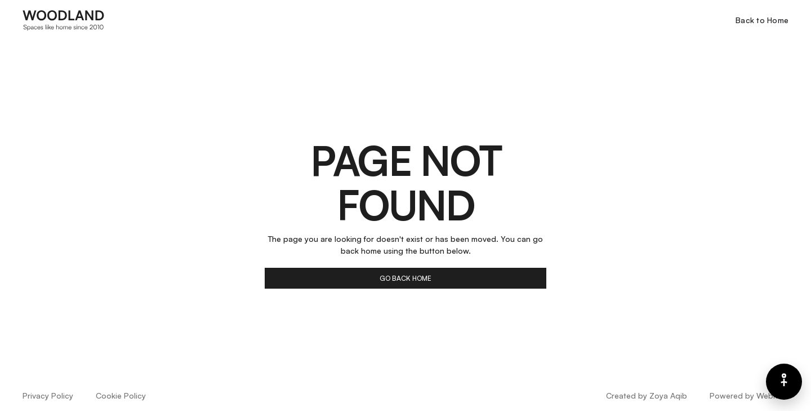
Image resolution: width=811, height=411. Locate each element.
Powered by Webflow (749, 395)
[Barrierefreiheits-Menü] (784, 382)
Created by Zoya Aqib (646, 395)
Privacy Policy (48, 395)
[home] (64, 19)
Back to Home (762, 20)
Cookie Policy (121, 395)
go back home (405, 278)
